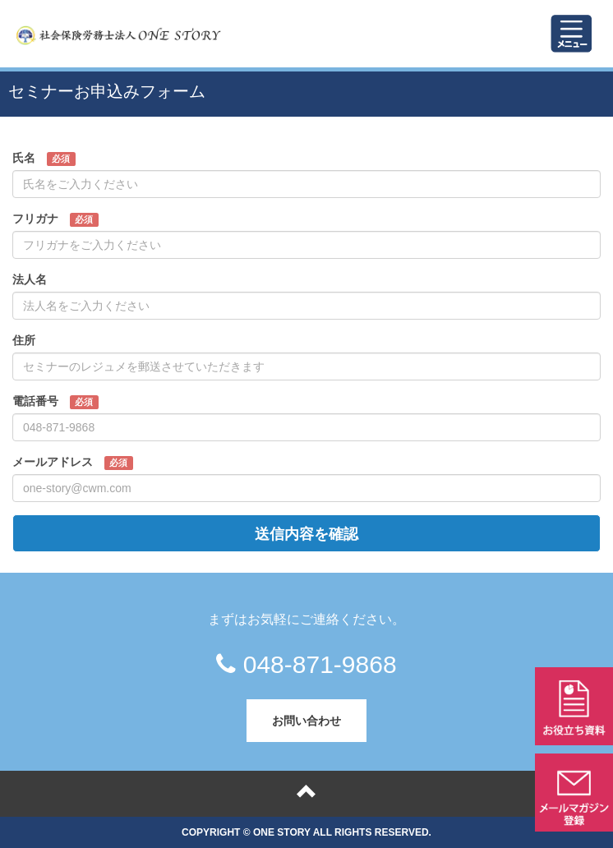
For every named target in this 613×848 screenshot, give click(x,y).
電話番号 (55, 401)
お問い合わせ (306, 720)
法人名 (49, 280)
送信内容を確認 (306, 533)
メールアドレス (72, 462)
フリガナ (55, 219)
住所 (44, 341)
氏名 (44, 158)
